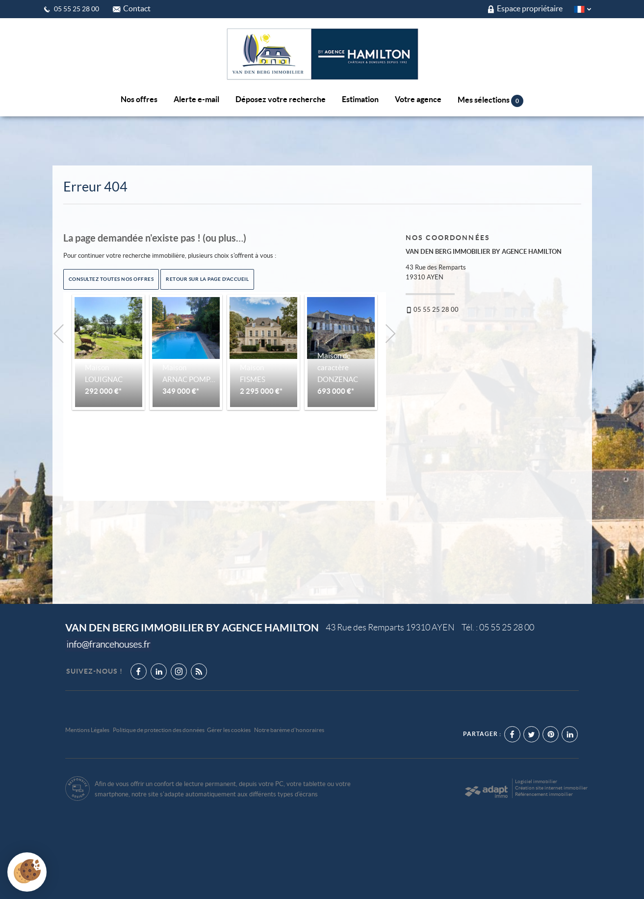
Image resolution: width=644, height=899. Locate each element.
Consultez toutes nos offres (111, 279)
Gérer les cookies (229, 730)
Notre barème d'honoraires (289, 730)
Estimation (360, 99)
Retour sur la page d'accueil (207, 279)
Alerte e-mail (196, 99)
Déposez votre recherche (280, 99)
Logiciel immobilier (536, 781)
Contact (132, 8)
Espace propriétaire (525, 8)
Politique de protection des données (159, 730)
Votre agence (418, 99)
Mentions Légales (87, 730)
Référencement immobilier (544, 794)
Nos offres (139, 99)
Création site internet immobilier (551, 787)
